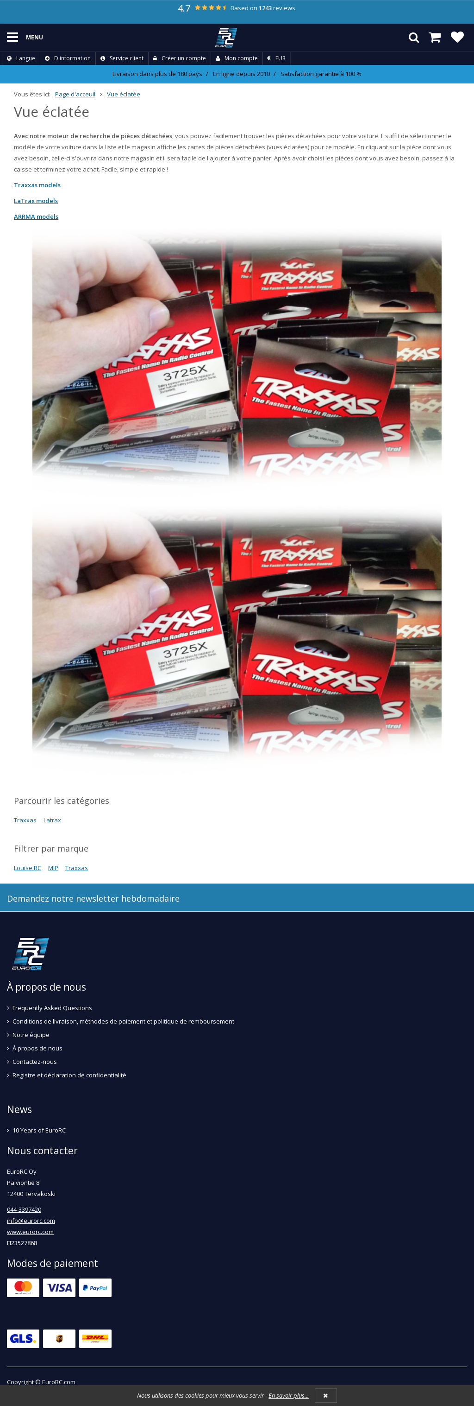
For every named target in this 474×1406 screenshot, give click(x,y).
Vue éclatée (123, 94)
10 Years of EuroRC (39, 1130)
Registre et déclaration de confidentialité (69, 1075)
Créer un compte (179, 58)
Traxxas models (37, 185)
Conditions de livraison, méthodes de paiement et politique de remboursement (123, 1021)
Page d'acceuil (75, 94)
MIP (53, 868)
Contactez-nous (34, 1061)
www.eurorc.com (30, 1232)
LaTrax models (36, 201)
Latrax (52, 820)
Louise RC (27, 868)
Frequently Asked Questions (52, 1008)
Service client (121, 58)
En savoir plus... (288, 1395)
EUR (277, 58)
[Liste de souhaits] (457, 37)
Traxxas (25, 820)
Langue (21, 58)
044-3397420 (24, 1209)
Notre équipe (31, 1035)
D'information (68, 58)
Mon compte (237, 58)
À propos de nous (37, 1048)
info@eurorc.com (31, 1220)
